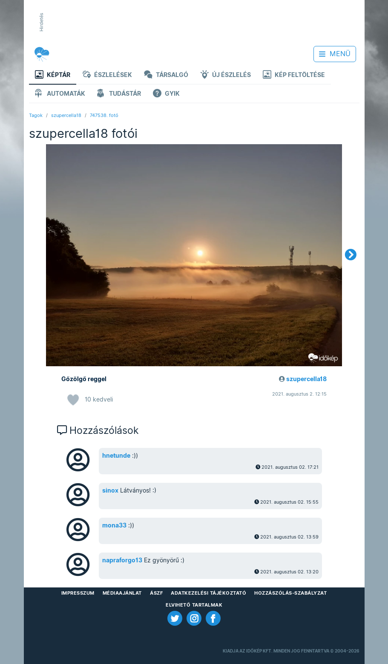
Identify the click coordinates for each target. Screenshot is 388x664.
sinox (110, 490)
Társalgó (166, 75)
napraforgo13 (122, 560)
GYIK (166, 94)
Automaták (60, 94)
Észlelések (107, 75)
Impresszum (78, 593)
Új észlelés (225, 75)
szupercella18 (66, 115)
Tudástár (119, 94)
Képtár (52, 75)
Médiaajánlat (122, 593)
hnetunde (116, 455)
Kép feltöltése (294, 75)
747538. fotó (104, 115)
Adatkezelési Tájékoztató (208, 593)
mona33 (114, 525)
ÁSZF (156, 593)
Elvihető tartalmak (194, 605)
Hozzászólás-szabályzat (290, 593)
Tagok (36, 115)
